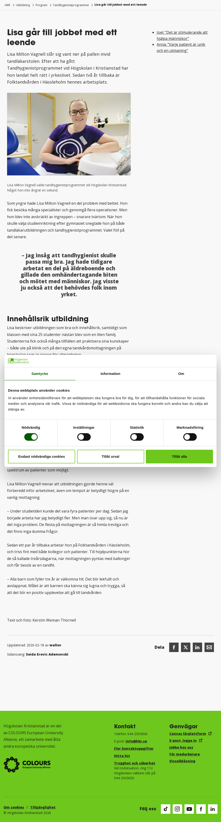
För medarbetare (184, 754)
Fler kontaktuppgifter (134, 748)
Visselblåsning (182, 761)
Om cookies (14, 807)
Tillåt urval (110, 456)
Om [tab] (181, 374)
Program (41, 5)
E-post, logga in (183, 740)
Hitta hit (122, 756)
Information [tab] (110, 374)
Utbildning (23, 5)
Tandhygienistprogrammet (71, 5)
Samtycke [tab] (40, 374)
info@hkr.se (136, 741)
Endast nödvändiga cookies (41, 456)
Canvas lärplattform (187, 733)
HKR (7, 5)
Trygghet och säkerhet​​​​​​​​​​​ (134, 763)
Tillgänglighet (43, 807)
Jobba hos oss (181, 747)
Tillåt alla (179, 456)
